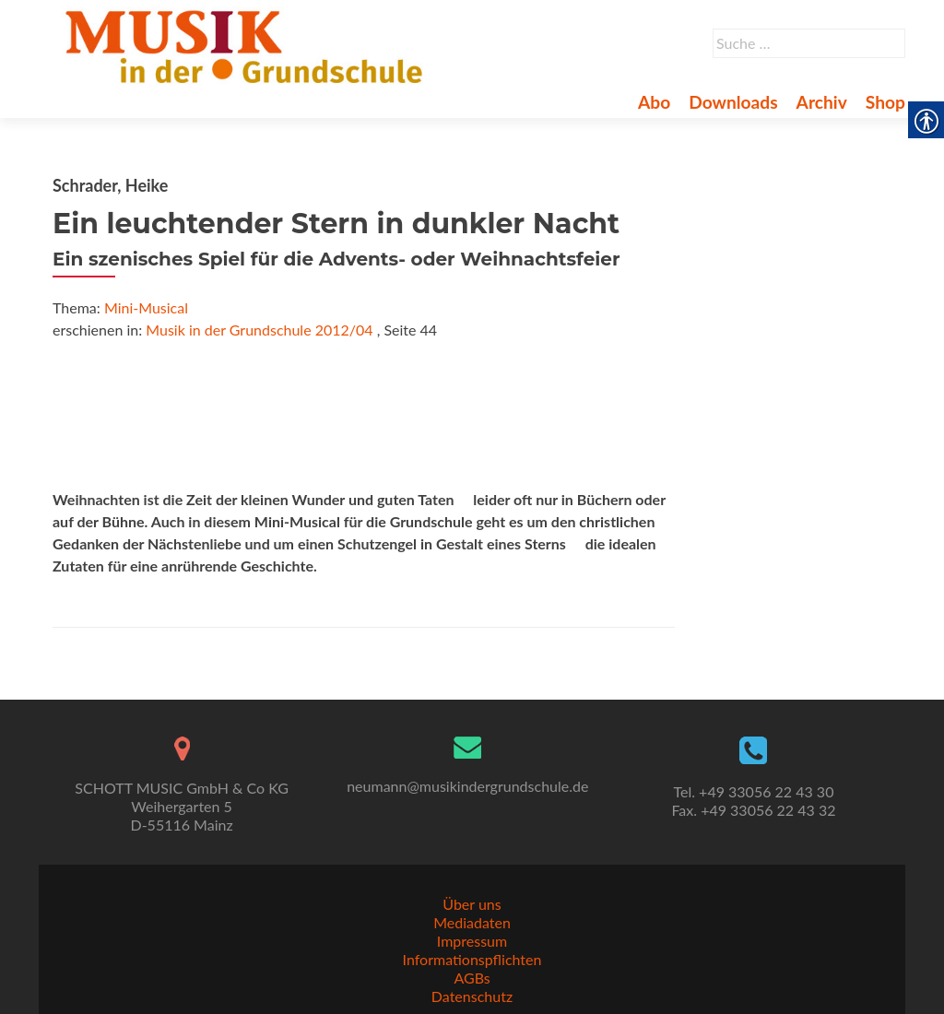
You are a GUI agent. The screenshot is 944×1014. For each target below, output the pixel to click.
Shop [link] (885, 101)
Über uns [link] (471, 904)
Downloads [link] (733, 101)
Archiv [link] (821, 101)
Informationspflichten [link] (472, 959)
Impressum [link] (472, 940)
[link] (247, 44)
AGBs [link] (472, 977)
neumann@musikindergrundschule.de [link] (467, 786)
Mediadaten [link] (472, 922)
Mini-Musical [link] (146, 307)
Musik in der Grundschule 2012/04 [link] (259, 329)
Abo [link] (654, 101)
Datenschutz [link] (472, 996)
